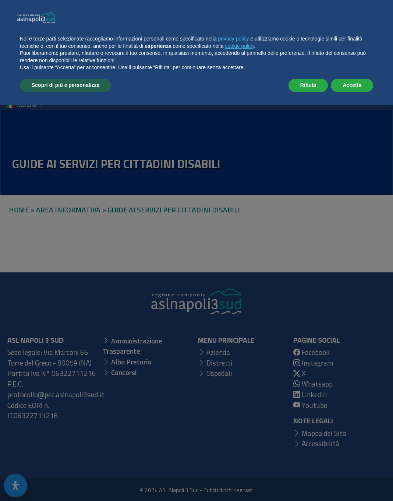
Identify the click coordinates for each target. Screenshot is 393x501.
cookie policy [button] (239, 442)
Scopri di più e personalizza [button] (65, 481)
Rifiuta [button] (308, 481)
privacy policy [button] (233, 434)
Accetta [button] (352, 481)
